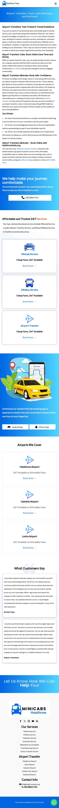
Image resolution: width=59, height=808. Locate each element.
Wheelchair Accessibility (29, 745)
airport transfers (32, 36)
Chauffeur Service (29, 738)
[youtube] (33, 721)
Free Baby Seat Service (29, 748)
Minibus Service (29, 735)
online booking (26, 160)
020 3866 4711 (30, 787)
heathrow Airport (29, 761)
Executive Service (29, 741)
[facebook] (20, 721)
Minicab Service (29, 731)
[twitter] (24, 721)
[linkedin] (37, 721)
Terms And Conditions (23, 802)
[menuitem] (29, 731)
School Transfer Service (30, 751)
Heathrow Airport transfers (27, 149)
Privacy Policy (38, 802)
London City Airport (29, 771)
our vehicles (17, 68)
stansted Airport (29, 774)
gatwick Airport (29, 768)
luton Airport (29, 764)
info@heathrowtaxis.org (29, 784)
